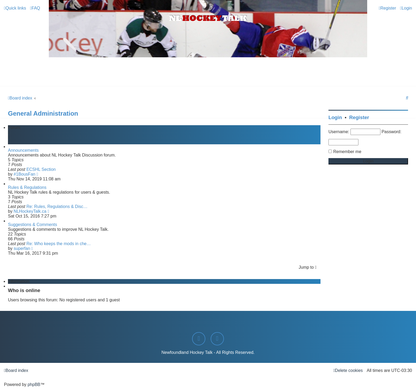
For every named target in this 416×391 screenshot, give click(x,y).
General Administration (43, 113)
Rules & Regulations (27, 187)
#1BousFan (24, 174)
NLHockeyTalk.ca (30, 211)
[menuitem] (35, 8)
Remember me (347, 151)
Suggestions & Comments (32, 224)
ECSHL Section (41, 169)
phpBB (34, 384)
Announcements (23, 150)
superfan (22, 248)
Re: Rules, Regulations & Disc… (56, 206)
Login (335, 117)
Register (359, 117)
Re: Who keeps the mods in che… (58, 243)
